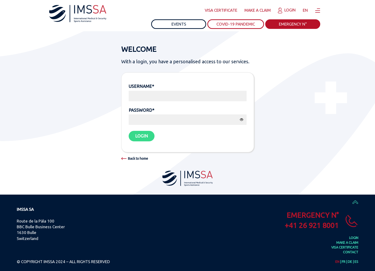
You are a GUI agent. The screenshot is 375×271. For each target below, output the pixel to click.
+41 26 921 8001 (312, 225)
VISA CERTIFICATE (221, 10)
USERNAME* (141, 86)
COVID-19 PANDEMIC (235, 24)
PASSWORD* (141, 110)
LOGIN (141, 135)
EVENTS (178, 24)
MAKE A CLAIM (257, 10)
